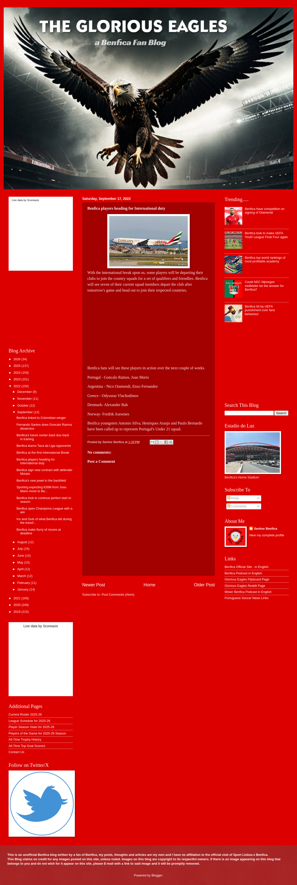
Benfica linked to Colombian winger (41, 418)
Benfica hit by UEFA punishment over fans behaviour (260, 310)
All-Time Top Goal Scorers (27, 746)
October (23, 405)
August (22, 542)
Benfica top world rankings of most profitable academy (265, 259)
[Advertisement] (148, 327)
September (25, 412)
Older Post (204, 584)
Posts (233, 498)
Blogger (156, 875)
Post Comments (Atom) (118, 594)
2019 (17, 612)
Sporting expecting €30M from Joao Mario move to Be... (41, 489)
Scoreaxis (33, 200)
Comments (236, 506)
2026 (17, 359)
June (21, 555)
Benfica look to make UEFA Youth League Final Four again (266, 235)
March (22, 576)
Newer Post (93, 584)
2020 (17, 605)
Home (149, 584)
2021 (17, 598)
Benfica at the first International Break (42, 452)
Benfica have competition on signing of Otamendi (264, 210)
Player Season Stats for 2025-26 (31, 727)
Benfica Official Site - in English (247, 567)
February (24, 583)
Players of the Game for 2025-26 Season (37, 733)
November (25, 398)
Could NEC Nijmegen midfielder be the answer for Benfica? (264, 285)
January (23, 589)
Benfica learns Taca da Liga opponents (43, 446)
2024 (17, 372)
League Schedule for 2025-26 (29, 721)
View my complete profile (266, 535)
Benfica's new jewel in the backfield (41, 480)
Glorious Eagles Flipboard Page (247, 579)
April (20, 569)
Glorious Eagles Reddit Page (245, 586)
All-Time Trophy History (25, 739)
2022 (17, 386)
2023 (17, 379)
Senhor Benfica (265, 528)
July (20, 549)
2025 (17, 366)
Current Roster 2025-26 (25, 714)
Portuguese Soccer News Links (247, 598)
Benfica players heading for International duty (35, 461)
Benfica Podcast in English (243, 573)
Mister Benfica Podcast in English (248, 592)
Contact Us (16, 752)
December (25, 392)
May (20, 562)
